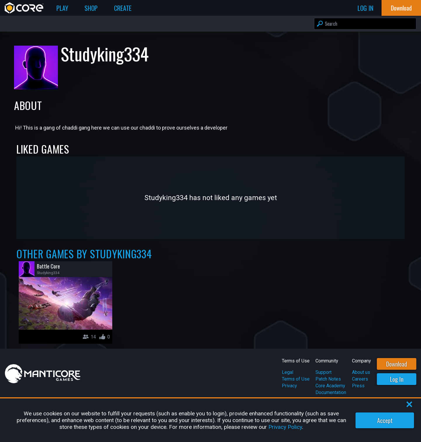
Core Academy (330, 385)
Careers (360, 379)
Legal (287, 372)
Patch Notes (328, 379)
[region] (210, 420)
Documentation (330, 392)
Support (323, 372)
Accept (385, 420)
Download (396, 364)
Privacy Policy (285, 427)
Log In (396, 379)
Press (358, 385)
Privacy (289, 385)
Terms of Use (296, 379)
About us (361, 372)
